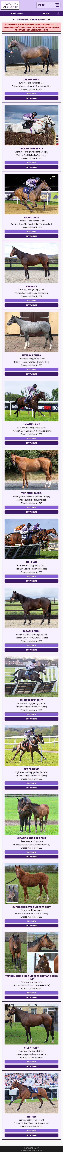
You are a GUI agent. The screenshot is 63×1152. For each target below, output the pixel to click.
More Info (31, 93)
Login (46, 13)
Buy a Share (17, 13)
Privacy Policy (31, 1148)
